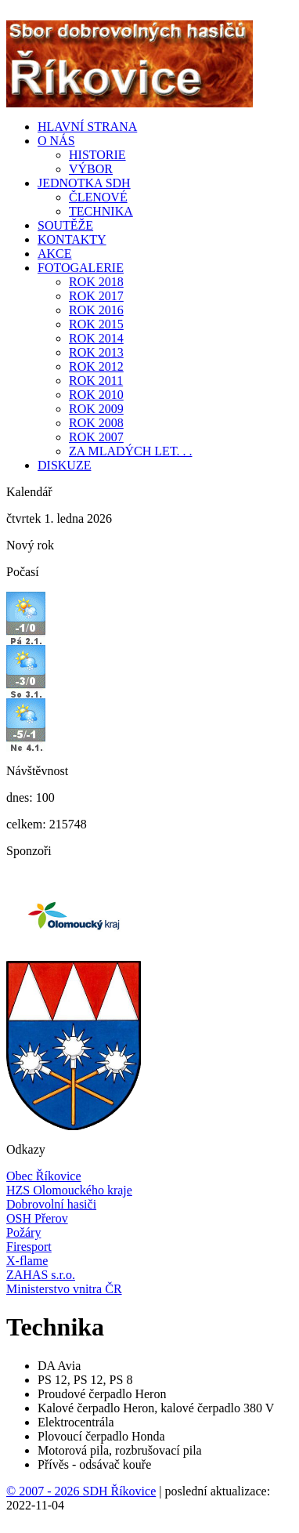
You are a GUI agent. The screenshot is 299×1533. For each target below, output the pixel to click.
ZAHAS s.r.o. (40, 1274)
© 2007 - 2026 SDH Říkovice (81, 1491)
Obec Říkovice (43, 1176)
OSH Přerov (37, 1218)
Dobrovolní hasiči (51, 1204)
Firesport (29, 1246)
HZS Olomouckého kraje (69, 1190)
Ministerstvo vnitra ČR (64, 1289)
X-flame (27, 1260)
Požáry (23, 1232)
